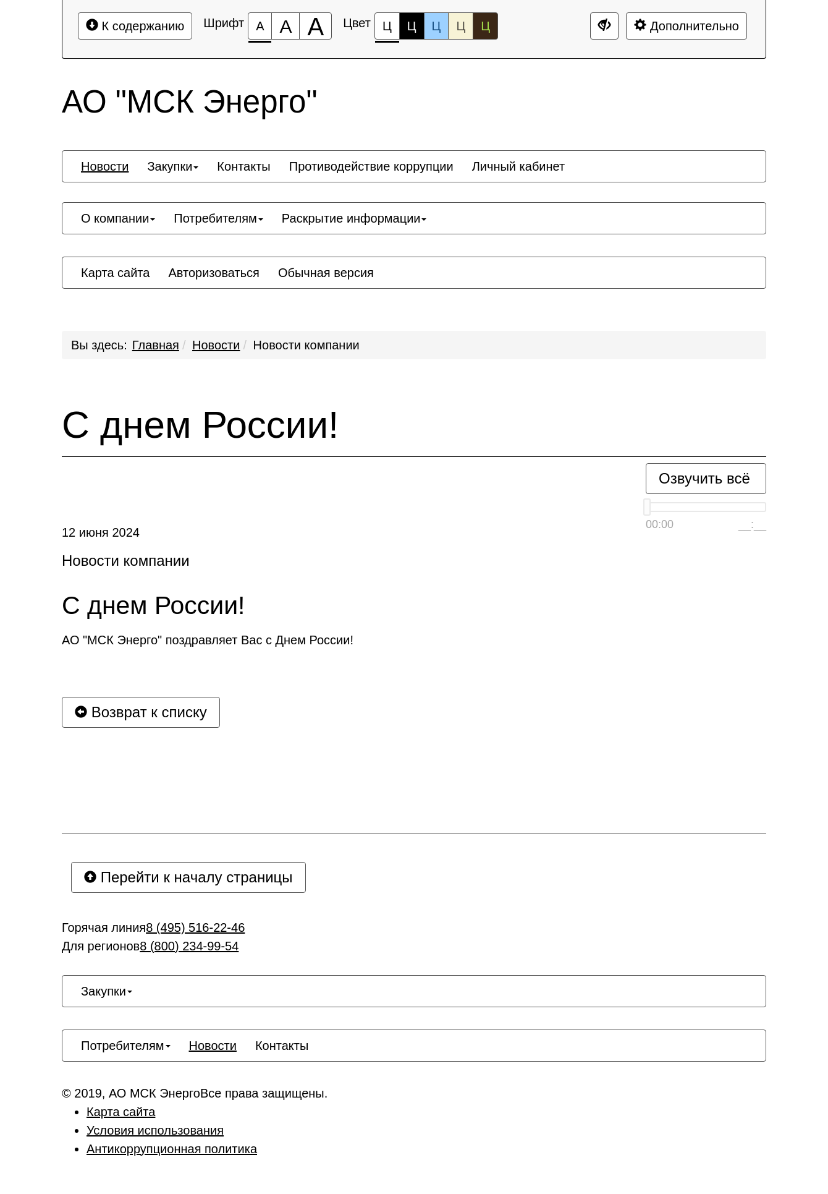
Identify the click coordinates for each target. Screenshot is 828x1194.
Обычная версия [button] (326, 272)
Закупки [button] (172, 166)
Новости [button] (105, 166)
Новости (216, 345)
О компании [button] (118, 218)
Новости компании (306, 345)
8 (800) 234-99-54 (189, 946)
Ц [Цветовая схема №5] (485, 26)
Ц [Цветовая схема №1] (387, 29)
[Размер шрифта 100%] (260, 26)
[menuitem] (105, 166)
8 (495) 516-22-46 (195, 927)
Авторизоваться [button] (213, 272)
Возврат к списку (141, 712)
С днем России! (200, 425)
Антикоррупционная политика (172, 1149)
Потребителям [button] (218, 218)
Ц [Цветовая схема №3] (436, 26)
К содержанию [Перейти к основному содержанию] (135, 26)
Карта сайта (121, 1112)
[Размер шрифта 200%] (315, 26)
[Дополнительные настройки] (604, 26)
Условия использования (155, 1130)
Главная (155, 345)
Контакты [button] (243, 166)
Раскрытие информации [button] (354, 218)
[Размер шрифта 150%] (285, 26)
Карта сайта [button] (115, 272)
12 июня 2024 (101, 532)
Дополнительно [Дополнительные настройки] (686, 26)
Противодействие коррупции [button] (371, 166)
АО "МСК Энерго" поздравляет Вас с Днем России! (207, 640)
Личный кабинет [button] (518, 166)
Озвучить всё (704, 478)
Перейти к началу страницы (188, 877)
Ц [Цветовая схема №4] (460, 26)
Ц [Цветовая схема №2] (411, 26)
